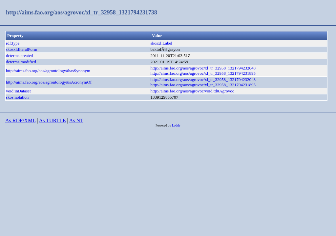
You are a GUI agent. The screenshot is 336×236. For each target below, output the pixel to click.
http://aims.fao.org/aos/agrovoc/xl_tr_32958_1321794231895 (203, 73)
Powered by (164, 125)
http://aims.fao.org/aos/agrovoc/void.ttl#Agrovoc (192, 90)
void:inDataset (18, 90)
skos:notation (17, 97)
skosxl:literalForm (21, 49)
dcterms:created (19, 55)
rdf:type (12, 43)
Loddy (176, 125)
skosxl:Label (161, 43)
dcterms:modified (21, 61)
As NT (76, 120)
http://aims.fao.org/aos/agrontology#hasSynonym (48, 70)
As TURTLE (52, 120)
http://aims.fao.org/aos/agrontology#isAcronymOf (49, 82)
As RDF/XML (20, 120)
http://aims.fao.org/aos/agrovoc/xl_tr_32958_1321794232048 (203, 68)
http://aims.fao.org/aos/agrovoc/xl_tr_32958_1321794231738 (81, 12)
